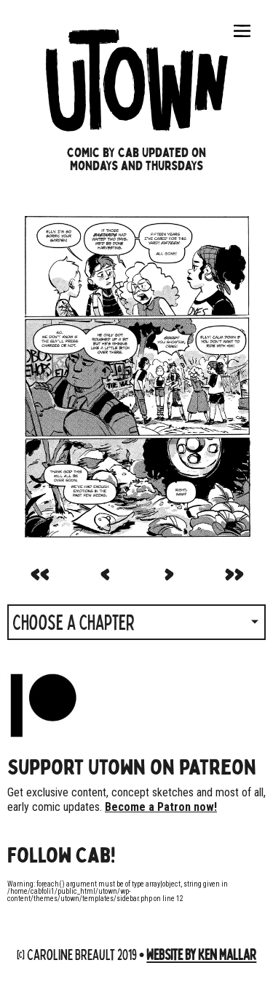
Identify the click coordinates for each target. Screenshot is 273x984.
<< (39, 571)
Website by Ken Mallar (201, 954)
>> (233, 571)
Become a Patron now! (161, 807)
